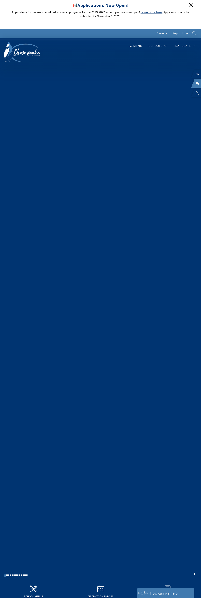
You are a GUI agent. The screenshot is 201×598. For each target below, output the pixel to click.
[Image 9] (19, 575)
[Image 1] (5, 575)
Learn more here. (151, 12)
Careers (162, 33)
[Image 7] (16, 575)
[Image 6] (14, 575)
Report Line (180, 33)
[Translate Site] (184, 46)
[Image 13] (27, 575)
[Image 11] (23, 575)
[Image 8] (17, 575)
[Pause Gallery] (194, 574)
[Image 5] (12, 575)
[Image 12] (25, 575)
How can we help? (164, 593)
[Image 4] (10, 575)
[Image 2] (7, 575)
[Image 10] (21, 575)
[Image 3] (8, 575)
